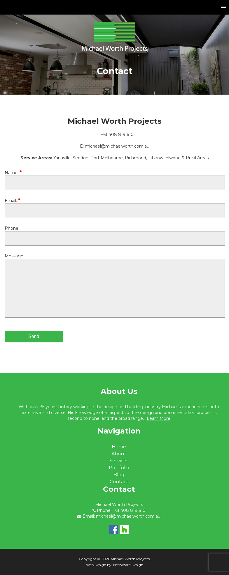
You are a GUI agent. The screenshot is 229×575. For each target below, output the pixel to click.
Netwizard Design (128, 564)
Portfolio (119, 467)
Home (119, 447)
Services (118, 460)
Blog (119, 474)
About (118, 454)
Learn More (158, 418)
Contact (119, 481)
